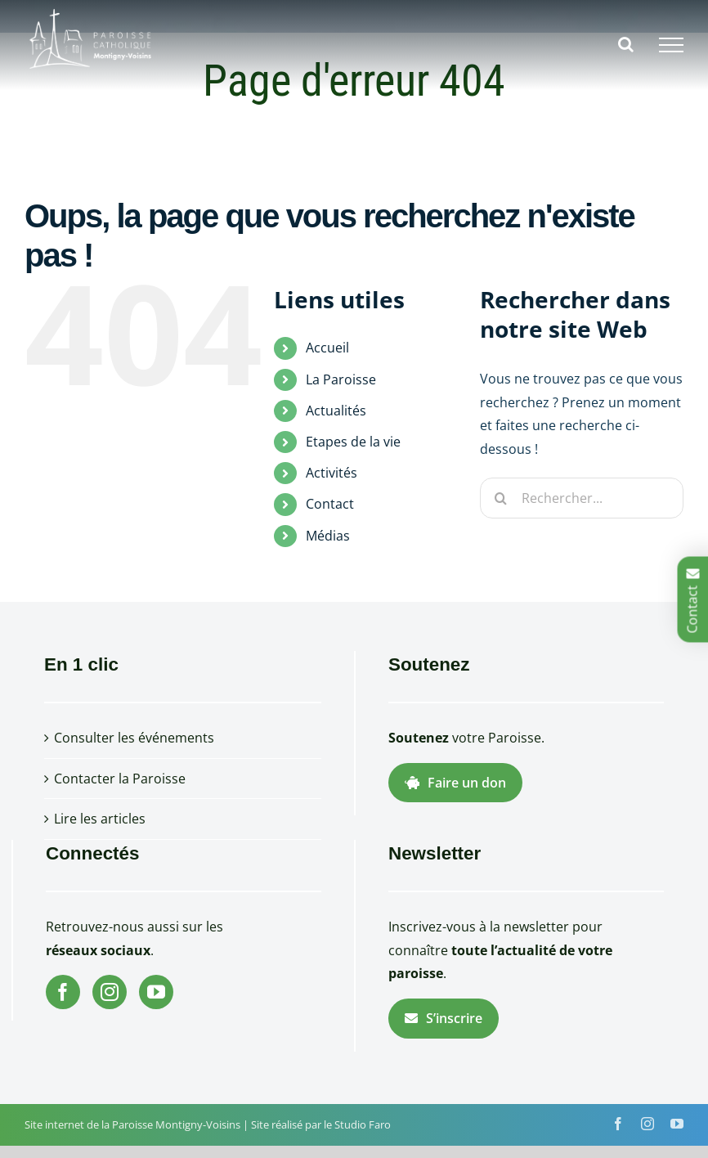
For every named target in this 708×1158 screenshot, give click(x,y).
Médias (328, 536)
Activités (331, 473)
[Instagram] (109, 992)
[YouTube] (156, 992)
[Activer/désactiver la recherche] (626, 44)
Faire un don (455, 783)
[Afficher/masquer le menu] (671, 45)
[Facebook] (63, 992)
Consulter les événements (134, 738)
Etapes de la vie (353, 442)
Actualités (336, 411)
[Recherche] (500, 498)
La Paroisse (341, 379)
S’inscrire (443, 1018)
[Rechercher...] (581, 498)
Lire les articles (100, 819)
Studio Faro (362, 1124)
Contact (330, 504)
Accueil (327, 348)
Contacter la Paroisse (120, 779)
